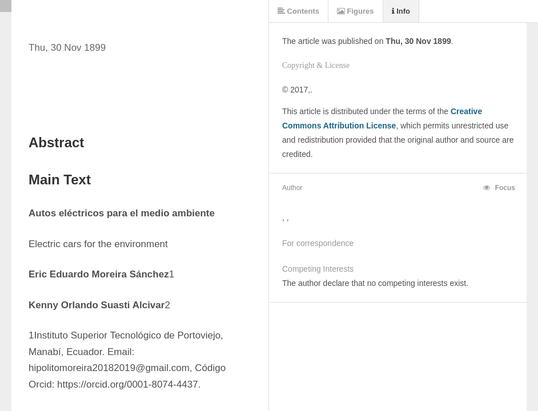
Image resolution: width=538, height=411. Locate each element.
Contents (298, 11)
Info (401, 11)
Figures (355, 11)
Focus (499, 188)
